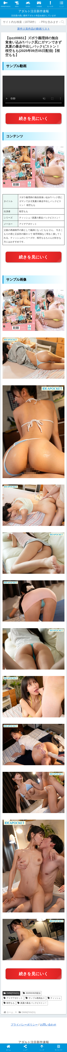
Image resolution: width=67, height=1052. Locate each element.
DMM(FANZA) (11, 993)
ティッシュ (54, 998)
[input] (33, 22)
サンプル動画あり (35, 998)
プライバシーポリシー (24, 1024)
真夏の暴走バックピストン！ (32, 1003)
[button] (63, 22)
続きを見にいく (33, 118)
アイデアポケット (13, 998)
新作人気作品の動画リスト (33, 28)
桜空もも (9, 1003)
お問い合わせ (48, 1024)
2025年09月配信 (32, 993)
